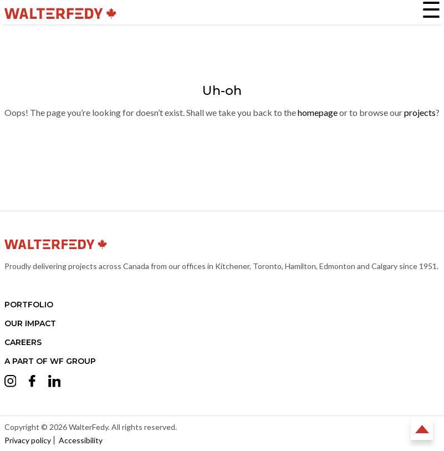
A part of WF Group (50, 361)
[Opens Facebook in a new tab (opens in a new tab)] (32, 382)
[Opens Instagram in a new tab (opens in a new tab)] (10, 383)
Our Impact (30, 323)
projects (420, 112)
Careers (23, 342)
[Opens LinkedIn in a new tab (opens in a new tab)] (54, 383)
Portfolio (28, 305)
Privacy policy (27, 440)
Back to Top (422, 429)
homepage (318, 112)
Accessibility (81, 440)
